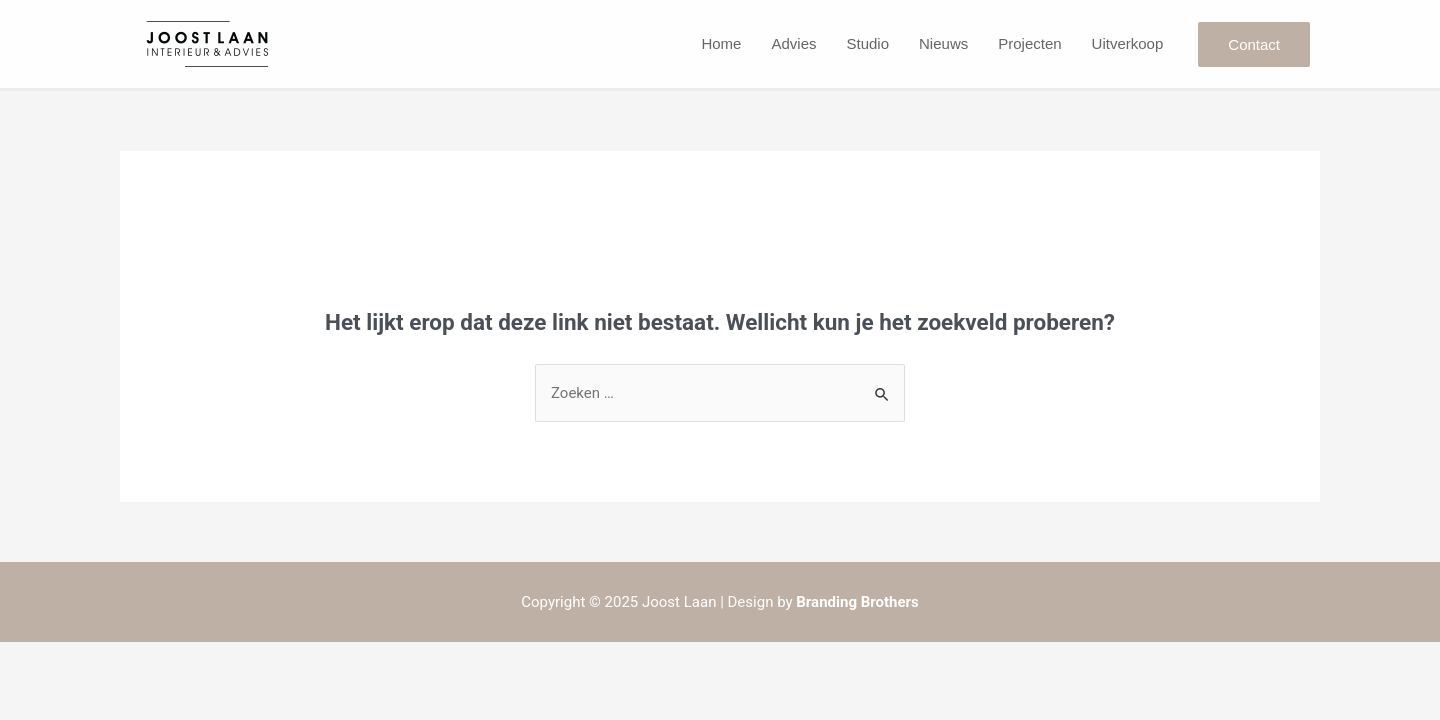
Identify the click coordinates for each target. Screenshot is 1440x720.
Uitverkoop (1128, 43)
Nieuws (943, 43)
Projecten (1029, 43)
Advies (793, 43)
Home (721, 43)
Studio (867, 43)
